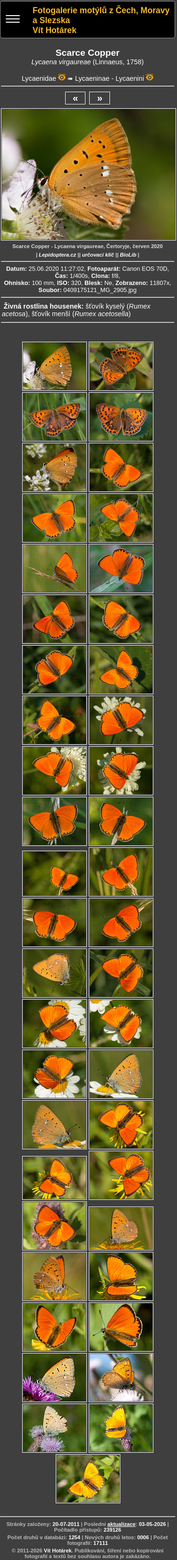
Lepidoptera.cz (57, 255)
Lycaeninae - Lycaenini (109, 78)
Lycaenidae (39, 78)
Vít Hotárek (58, 1550)
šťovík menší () (81, 314)
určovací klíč (98, 255)
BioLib (128, 255)
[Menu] (13, 20)
